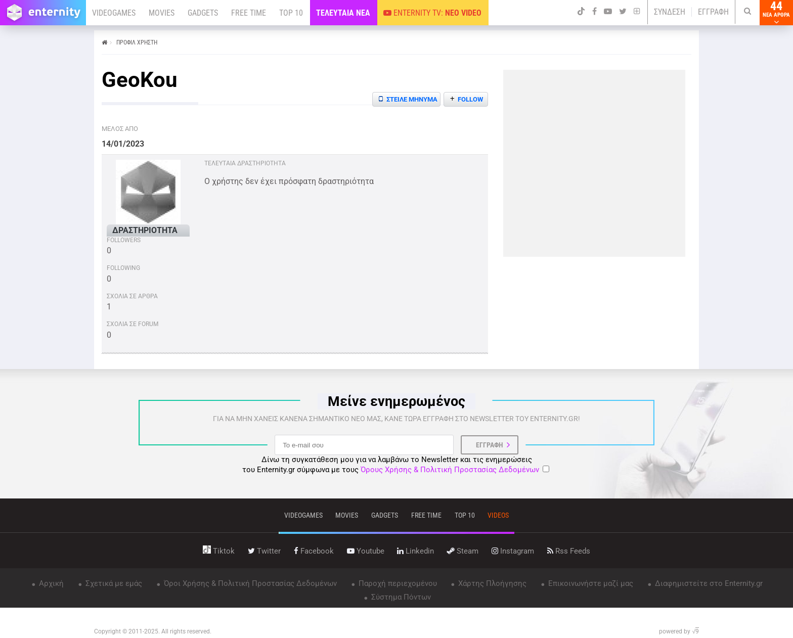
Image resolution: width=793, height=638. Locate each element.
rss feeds (568, 551)
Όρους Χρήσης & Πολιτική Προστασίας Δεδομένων (450, 469)
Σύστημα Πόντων (400, 597)
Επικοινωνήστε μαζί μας (589, 583)
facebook (314, 551)
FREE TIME (248, 13)
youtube (365, 551)
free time (426, 515)
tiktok (219, 551)
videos (498, 515)
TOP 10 (291, 13)
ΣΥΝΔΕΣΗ (669, 12)
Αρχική (50, 583)
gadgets (384, 515)
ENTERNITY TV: (432, 13)
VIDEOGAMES (114, 13)
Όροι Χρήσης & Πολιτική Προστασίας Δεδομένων (249, 583)
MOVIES (161, 13)
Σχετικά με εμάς (112, 583)
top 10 (465, 515)
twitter (264, 551)
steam (462, 551)
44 (776, 12)
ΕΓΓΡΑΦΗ (713, 12)
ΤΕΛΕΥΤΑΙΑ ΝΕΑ (343, 13)
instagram (513, 551)
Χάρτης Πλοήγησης (491, 583)
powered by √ (679, 631)
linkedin (415, 551)
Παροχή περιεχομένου (397, 583)
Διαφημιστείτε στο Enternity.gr (708, 583)
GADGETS (203, 13)
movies (346, 515)
